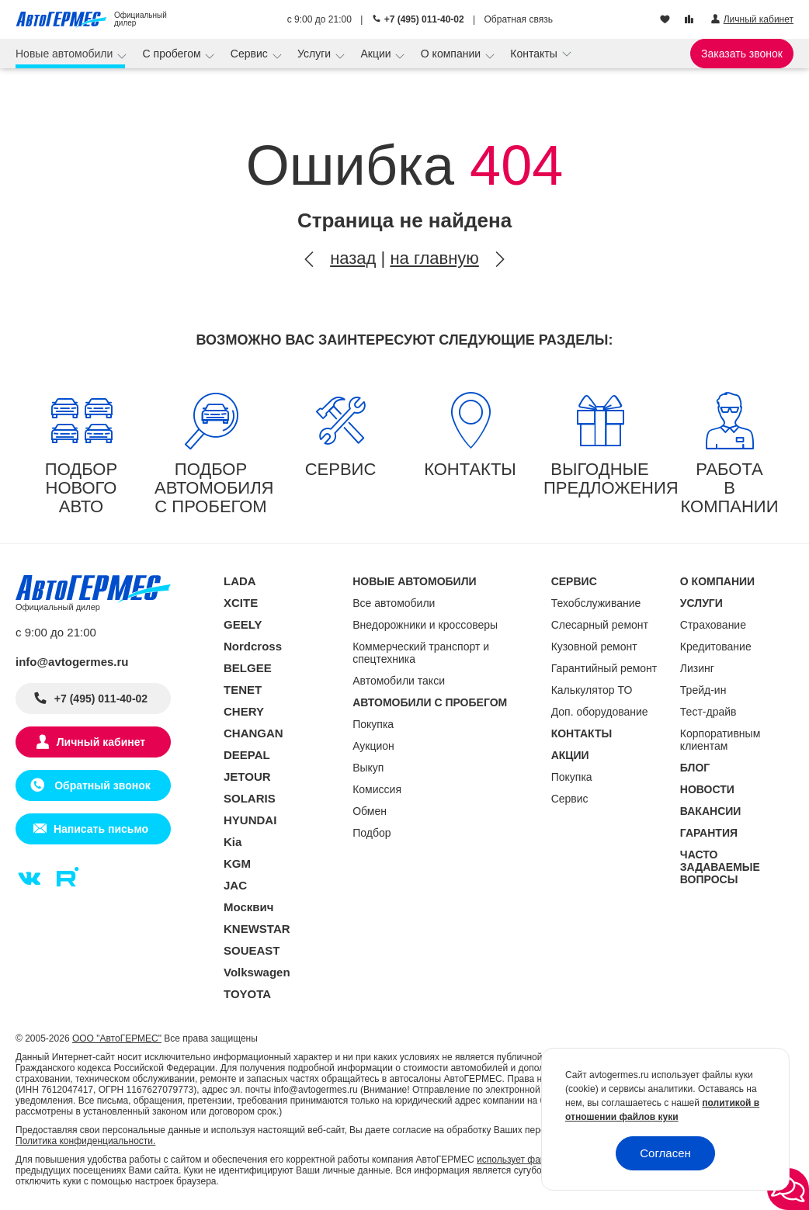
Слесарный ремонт (599, 625)
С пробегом (173, 53)
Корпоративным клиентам (720, 739)
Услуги (315, 53)
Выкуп (368, 767)
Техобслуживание (596, 603)
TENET (243, 689)
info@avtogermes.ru (72, 661)
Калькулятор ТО (592, 690)
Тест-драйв (708, 712)
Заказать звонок (742, 53)
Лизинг (697, 668)
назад (353, 258)
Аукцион (373, 746)
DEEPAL (247, 754)
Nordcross (253, 646)
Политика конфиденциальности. (85, 1140)
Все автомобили (393, 603)
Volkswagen (257, 972)
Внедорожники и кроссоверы (425, 625)
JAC (235, 885)
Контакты (535, 53)
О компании (452, 53)
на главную (434, 258)
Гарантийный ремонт (604, 668)
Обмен (369, 811)
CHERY (244, 711)
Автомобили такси (398, 680)
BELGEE (248, 667)
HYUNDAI (250, 820)
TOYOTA (247, 993)
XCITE (241, 602)
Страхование (713, 625)
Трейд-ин (703, 690)
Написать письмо (101, 829)
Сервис (251, 53)
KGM (237, 863)
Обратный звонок (100, 785)
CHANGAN (253, 733)
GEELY (243, 624)
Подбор (371, 833)
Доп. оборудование (599, 712)
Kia (232, 841)
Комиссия (376, 789)
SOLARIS (250, 798)
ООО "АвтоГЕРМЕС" (116, 1038)
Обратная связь (518, 19)
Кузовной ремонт (594, 646)
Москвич (248, 907)
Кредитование (716, 646)
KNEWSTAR (257, 928)
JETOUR (247, 776)
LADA (240, 581)
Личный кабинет (101, 742)
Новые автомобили (66, 53)
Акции (377, 53)
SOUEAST (252, 950)
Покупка (373, 724)
